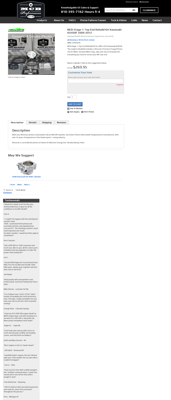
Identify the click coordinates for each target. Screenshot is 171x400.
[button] (121, 10)
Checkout (130, 30)
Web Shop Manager (111, 393)
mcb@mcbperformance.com (139, 380)
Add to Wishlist (76, 108)
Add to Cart (75, 104)
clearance (149, 10)
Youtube (66, 368)
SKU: (69, 43)
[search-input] (117, 10)
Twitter (66, 365)
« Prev (12, 184)
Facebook (67, 363)
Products (73, 20)
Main (19, 184)
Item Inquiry (74, 112)
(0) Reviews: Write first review (81, 40)
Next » (27, 184)
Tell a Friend (89, 112)
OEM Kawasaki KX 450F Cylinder (26, 177)
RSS (64, 370)
